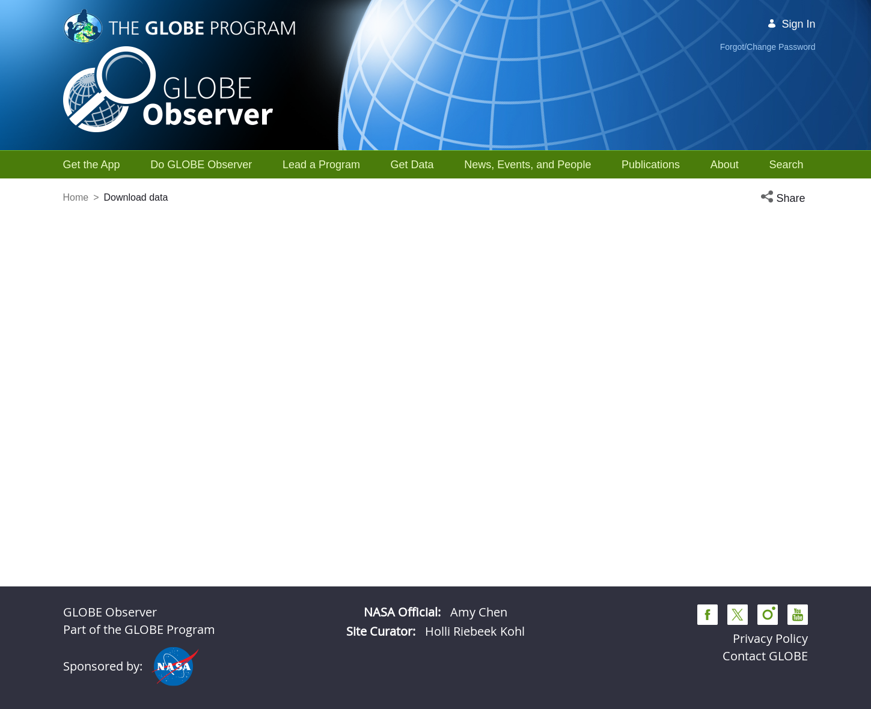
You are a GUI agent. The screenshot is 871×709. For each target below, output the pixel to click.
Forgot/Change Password (768, 47)
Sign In (791, 24)
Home (76, 197)
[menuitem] (91, 165)
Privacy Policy (770, 638)
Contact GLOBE (765, 656)
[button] (784, 198)
